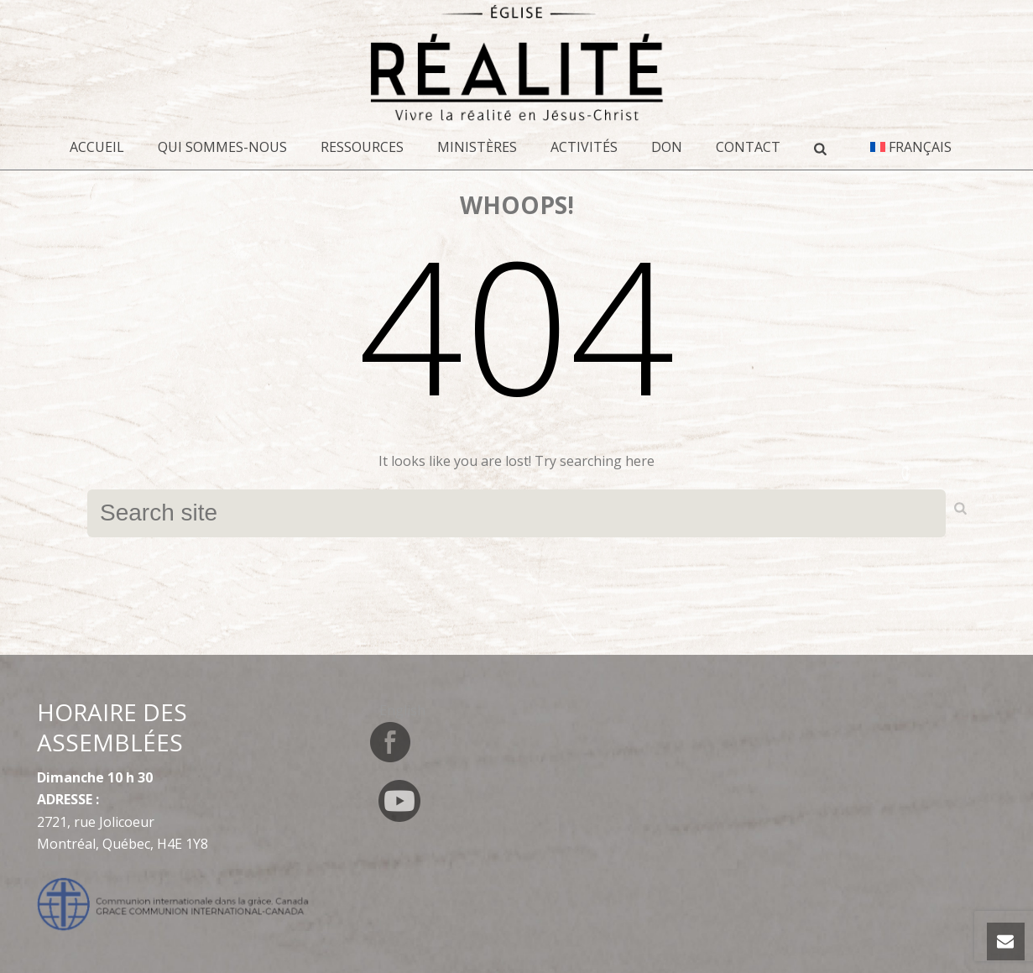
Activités (584, 147)
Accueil (97, 147)
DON (666, 147)
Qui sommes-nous (222, 147)
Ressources (362, 147)
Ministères (477, 147)
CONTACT (748, 147)
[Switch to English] (402, 710)
